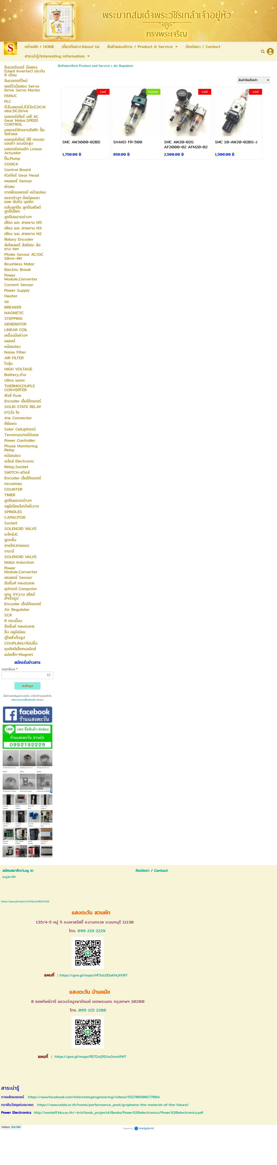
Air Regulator (124, 65)
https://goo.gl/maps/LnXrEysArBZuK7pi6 (25, 901)
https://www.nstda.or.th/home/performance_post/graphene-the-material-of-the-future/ (113, 1104)
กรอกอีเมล (10, 669)
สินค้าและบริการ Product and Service (84, 65)
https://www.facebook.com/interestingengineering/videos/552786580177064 (94, 1097)
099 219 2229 (91, 931)
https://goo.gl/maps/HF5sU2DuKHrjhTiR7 (93, 975)
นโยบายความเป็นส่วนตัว (23, 700)
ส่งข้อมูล (27, 685)
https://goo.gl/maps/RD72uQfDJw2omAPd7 (89, 1056)
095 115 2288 (92, 1010)
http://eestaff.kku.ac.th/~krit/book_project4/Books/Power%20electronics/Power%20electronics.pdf (118, 1112)
